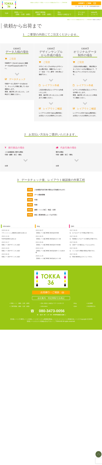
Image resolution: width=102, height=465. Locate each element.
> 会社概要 (89, 303)
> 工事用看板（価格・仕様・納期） (19, 306)
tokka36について (94, 13)
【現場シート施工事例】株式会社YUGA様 (48, 245)
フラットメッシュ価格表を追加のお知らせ (14, 233)
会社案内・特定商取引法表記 (51, 298)
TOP (6, 13)
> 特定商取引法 (90, 306)
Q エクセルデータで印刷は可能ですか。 (82, 233)
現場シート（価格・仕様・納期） (22, 13)
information (6, 226)
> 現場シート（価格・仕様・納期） (19, 303)
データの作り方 (81, 13)
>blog (75, 303)
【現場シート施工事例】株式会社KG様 (47, 233)
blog (38, 226)
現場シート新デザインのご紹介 (11, 245)
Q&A (72, 226)
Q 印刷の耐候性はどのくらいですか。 (81, 256)
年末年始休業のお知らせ (9, 239)
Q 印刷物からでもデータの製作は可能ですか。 (84, 239)
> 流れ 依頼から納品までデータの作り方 (52, 303)
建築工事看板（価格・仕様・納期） (43, 13)
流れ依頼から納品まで (64, 13)
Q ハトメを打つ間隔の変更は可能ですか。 (83, 250)
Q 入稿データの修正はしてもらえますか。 (83, 245)
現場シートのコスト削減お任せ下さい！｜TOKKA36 (44, 321)
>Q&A (75, 306)
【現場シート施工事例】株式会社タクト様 (48, 239)
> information (44, 306)
